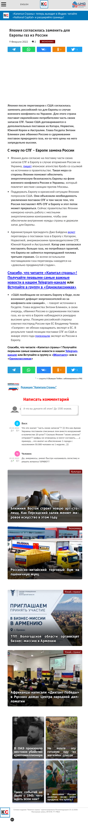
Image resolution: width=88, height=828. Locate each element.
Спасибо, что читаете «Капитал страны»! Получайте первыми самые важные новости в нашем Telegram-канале (42, 277)
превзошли (42, 336)
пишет (27, 166)
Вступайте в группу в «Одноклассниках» (42, 287)
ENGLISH (24, 4)
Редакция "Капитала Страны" (39, 387)
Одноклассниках (20, 358)
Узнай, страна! (73, 591)
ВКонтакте (60, 355)
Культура (76, 471)
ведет (71, 232)
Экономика (74, 528)
